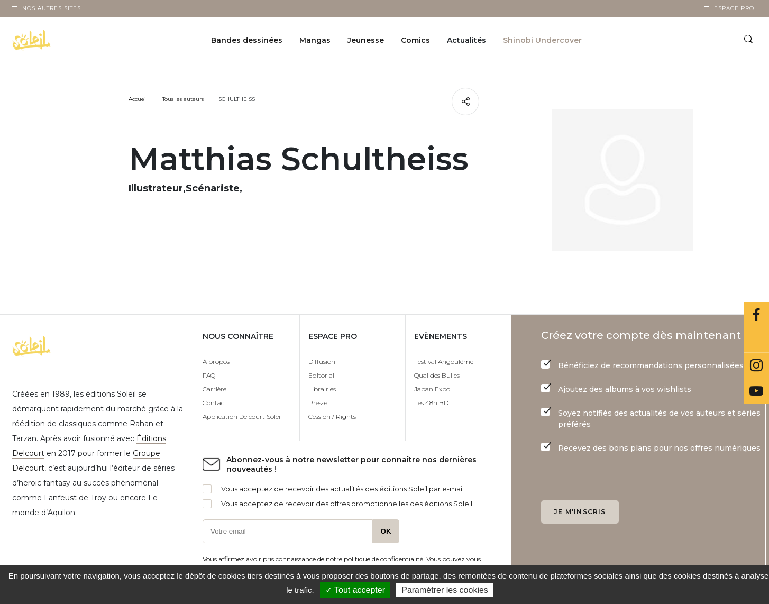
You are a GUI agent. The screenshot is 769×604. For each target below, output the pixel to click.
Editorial (321, 375)
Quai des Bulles (437, 375)
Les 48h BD (431, 403)
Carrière (214, 389)
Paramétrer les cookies (444, 589)
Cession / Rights (332, 416)
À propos (216, 361)
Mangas (315, 40)
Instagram (756, 365)
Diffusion (321, 361)
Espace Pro (734, 8)
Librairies (322, 389)
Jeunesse (365, 40)
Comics (415, 40)
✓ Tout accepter (355, 589)
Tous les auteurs (183, 99)
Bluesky (756, 340)
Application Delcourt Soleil (242, 416)
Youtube (756, 391)
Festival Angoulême (443, 361)
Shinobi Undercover (542, 40)
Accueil (138, 99)
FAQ (209, 375)
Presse (317, 403)
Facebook (756, 314)
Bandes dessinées (246, 40)
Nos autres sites (51, 8)
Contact (215, 403)
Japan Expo (432, 389)
